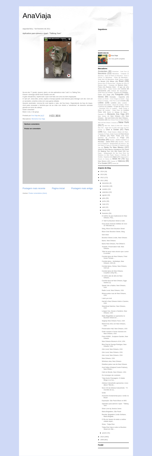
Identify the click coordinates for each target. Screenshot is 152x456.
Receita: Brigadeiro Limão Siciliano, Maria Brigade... (114, 415)
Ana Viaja (114, 55)
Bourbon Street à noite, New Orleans (114, 238)
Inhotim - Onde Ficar (110, 100)
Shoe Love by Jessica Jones (111, 408)
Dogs (108, 94)
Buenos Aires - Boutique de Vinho (117, 83)
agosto (104, 195)
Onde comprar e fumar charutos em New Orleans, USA (114, 332)
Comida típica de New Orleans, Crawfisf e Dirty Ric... (112, 272)
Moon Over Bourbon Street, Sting (113, 231)
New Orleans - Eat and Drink (113, 117)
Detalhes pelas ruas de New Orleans (114, 364)
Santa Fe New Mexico (114, 147)
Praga (122, 137)
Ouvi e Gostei (112, 130)
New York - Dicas (122, 125)
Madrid (109, 112)
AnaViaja (37, 16)
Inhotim (100, 99)
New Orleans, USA (108, 358)
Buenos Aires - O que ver (115, 87)
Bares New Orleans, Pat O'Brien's (113, 244)
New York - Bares (110, 125)
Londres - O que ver (114, 106)
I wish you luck (107, 298)
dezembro (105, 183)
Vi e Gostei (102, 163)
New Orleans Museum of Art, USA (113, 341)
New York (123, 122)
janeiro (104, 433)
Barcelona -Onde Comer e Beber (118, 79)
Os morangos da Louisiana (111, 375)
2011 (102, 180)
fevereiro (105, 213)
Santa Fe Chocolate (111, 145)
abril (104, 207)
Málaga (117, 112)
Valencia (121, 161)
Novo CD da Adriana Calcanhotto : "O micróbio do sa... (115, 389)
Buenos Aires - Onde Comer (107, 89)
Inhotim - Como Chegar (111, 99)
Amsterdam (102, 71)
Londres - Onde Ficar (112, 110)
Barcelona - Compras (119, 73)
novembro (105, 186)
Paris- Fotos (115, 136)
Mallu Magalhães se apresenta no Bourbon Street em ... (113, 317)
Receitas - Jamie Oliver (106, 142)
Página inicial (58, 188)
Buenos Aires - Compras (106, 85)
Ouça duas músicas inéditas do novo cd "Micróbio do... (114, 225)
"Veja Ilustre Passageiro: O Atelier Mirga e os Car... (113, 379)
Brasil (121, 81)
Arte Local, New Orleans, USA (112, 349)
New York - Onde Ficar (105, 127)
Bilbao (112, 81)
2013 (102, 174)
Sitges (115, 157)
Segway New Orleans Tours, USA (113, 321)
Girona (101, 97)
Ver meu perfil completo (117, 59)
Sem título (105, 235)
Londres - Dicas (111, 104)
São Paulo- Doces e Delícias (116, 155)
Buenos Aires (101, 83)
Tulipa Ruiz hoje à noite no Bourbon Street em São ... (114, 428)
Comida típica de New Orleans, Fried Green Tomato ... (114, 257)
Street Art (116, 159)
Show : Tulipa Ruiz (108, 424)
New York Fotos (119, 127)
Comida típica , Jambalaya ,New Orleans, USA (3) (113, 262)
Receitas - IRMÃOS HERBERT (118, 140)
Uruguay (113, 161)
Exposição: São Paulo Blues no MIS (114, 400)
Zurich (114, 163)
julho (104, 198)
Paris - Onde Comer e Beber (112, 132)
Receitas (101, 140)
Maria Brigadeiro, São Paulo (111, 411)
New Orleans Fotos (113, 120)
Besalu (103, 81)
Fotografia (119, 94)
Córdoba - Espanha (113, 92)
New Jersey (102, 116)
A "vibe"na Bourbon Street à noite (113, 221)
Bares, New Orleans (109, 240)
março (104, 210)
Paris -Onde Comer (112, 134)
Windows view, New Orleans (111, 361)
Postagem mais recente (34, 188)
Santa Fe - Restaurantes (110, 143)
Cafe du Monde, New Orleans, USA (114, 372)
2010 (102, 437)
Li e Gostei (122, 101)
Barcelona (102, 73)
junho (104, 201)
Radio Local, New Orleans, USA (113, 290)
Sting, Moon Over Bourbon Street (113, 228)
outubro (105, 189)
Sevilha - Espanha (103, 157)
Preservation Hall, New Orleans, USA (114, 328)
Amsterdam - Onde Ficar (119, 71)
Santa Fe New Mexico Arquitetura (109, 149)
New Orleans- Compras (109, 122)
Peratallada (112, 137)
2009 (102, 440)
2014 (102, 171)
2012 (102, 177)
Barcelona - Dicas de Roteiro (106, 75)
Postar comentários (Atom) (38, 193)
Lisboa (100, 103)
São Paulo (118, 151)
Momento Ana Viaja (38, 119)
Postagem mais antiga (82, 188)
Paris (127, 130)
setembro (105, 192)
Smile (104, 393)
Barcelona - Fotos (112, 77)
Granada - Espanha (117, 97)
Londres (113, 103)
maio (104, 204)
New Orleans (115, 116)
